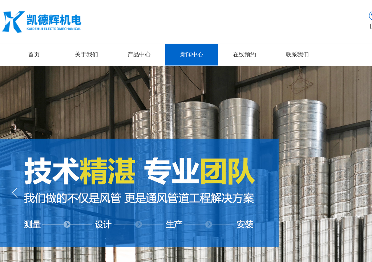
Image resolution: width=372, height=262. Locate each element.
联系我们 (297, 54)
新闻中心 (191, 54)
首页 (34, 54)
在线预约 (244, 54)
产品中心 (139, 54)
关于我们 (86, 54)
